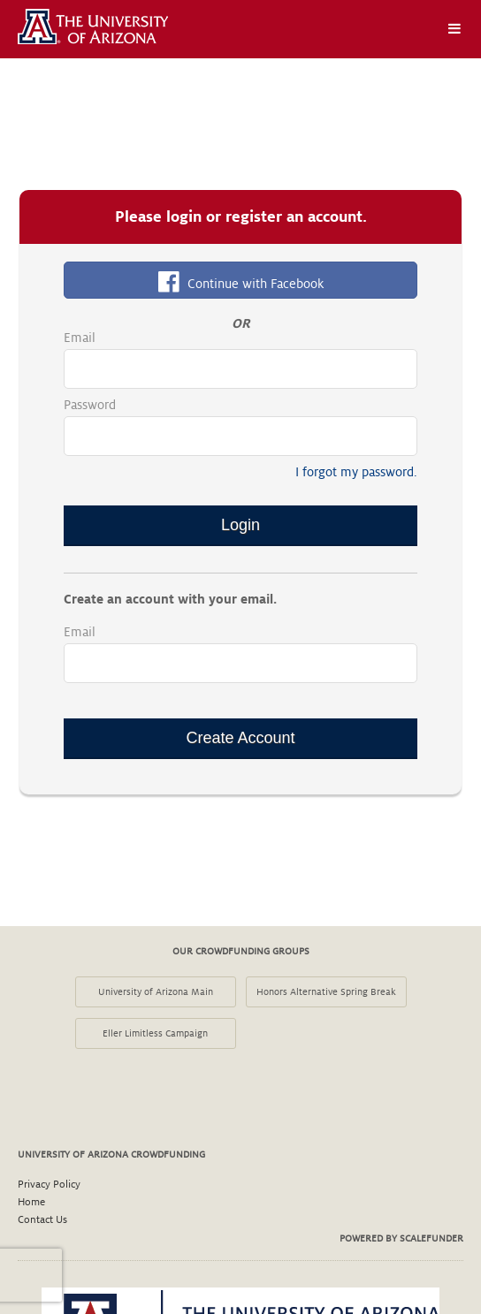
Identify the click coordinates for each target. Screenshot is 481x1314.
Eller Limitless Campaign (155, 1033)
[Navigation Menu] (454, 29)
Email (79, 337)
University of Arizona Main (155, 991)
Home (31, 1202)
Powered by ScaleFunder (401, 1238)
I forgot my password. (356, 472)
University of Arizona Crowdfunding (111, 1154)
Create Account (240, 738)
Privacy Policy (49, 1184)
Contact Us (42, 1220)
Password (90, 405)
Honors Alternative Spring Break (325, 991)
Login (240, 525)
